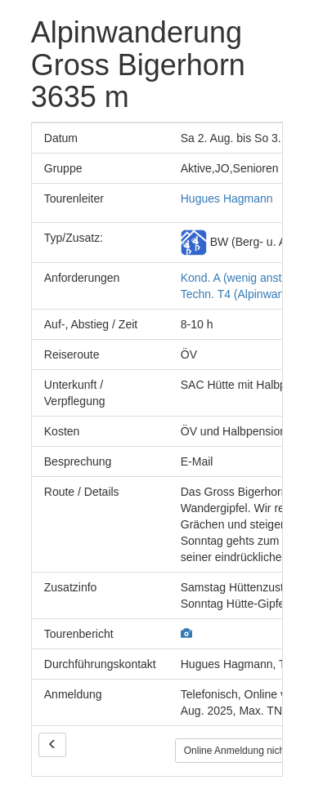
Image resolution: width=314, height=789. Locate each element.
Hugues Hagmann (227, 198)
